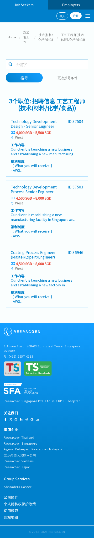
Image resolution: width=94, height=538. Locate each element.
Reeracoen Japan (17, 467)
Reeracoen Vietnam (19, 461)
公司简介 (11, 497)
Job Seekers (24, 4)
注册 (76, 16)
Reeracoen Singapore (20, 443)
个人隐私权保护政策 (20, 504)
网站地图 (11, 517)
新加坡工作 (26, 37)
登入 (62, 16)
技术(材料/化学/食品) (45, 37)
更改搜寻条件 (67, 77)
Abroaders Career (17, 486)
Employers (71, 4)
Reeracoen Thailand (19, 437)
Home (12, 37)
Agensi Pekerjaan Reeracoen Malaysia (33, 449)
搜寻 (24, 78)
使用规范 (11, 510)
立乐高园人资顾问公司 (20, 455)
